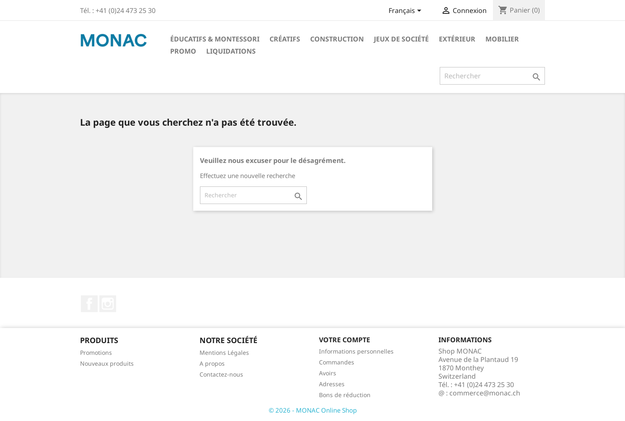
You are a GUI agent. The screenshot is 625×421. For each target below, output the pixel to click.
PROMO (183, 51)
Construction (337, 39)
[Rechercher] (492, 76)
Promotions (96, 352)
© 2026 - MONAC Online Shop (313, 410)
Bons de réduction (345, 395)
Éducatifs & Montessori (214, 39)
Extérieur (457, 39)
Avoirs (327, 373)
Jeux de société (401, 39)
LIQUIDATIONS (231, 51)
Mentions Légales (224, 352)
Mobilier (502, 39)
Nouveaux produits (107, 363)
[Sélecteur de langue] (406, 11)
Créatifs (285, 39)
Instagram (107, 303)
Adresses (332, 384)
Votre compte (344, 339)
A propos (212, 363)
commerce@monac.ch (484, 393)
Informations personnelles (356, 351)
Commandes (336, 362)
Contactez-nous (221, 374)
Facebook (89, 303)
